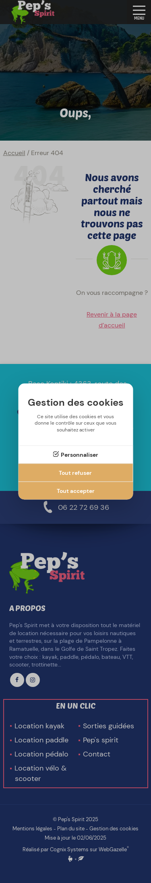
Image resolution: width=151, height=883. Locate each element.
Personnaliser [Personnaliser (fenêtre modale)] (79, 454)
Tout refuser (75, 472)
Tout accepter (76, 490)
